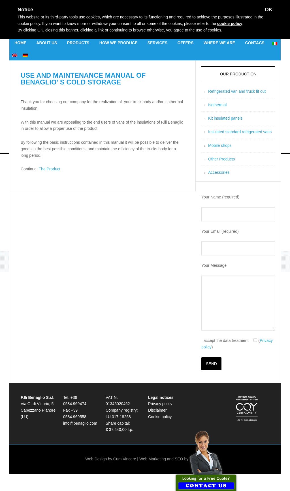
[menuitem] (274, 43)
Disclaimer (157, 410)
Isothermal (217, 105)
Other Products (221, 159)
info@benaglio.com (80, 423)
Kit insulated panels (225, 118)
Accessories (218, 172)
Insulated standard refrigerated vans (240, 132)
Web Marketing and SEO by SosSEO (172, 459)
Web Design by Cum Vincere (110, 459)
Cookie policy (160, 416)
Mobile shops (220, 145)
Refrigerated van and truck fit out (237, 91)
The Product (49, 169)
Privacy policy (160, 403)
